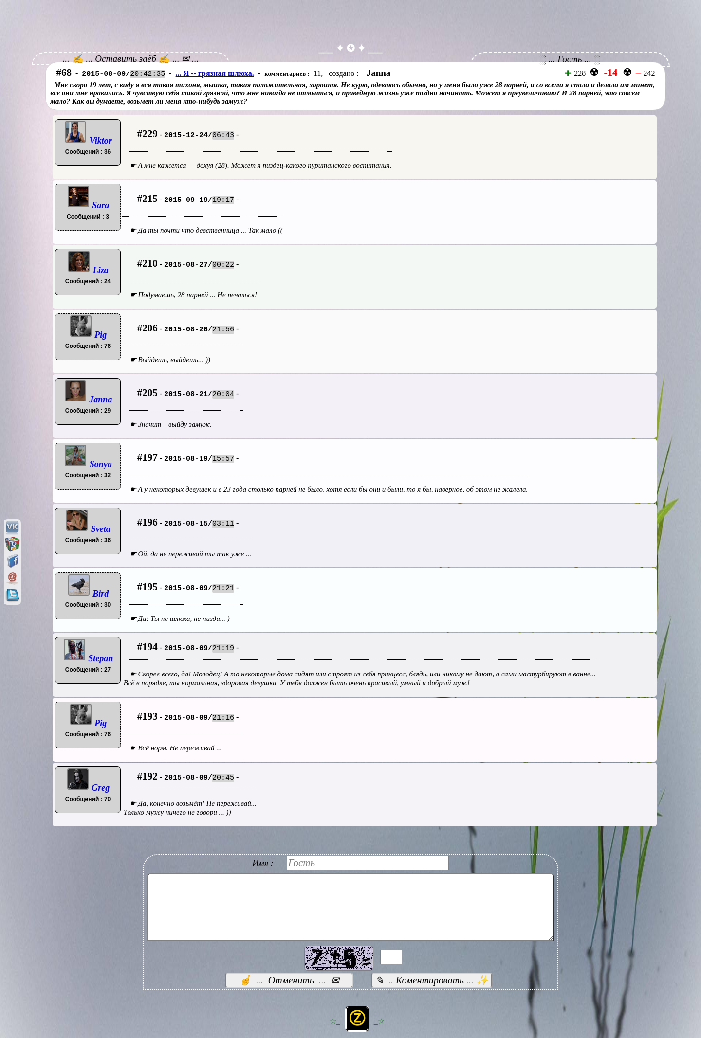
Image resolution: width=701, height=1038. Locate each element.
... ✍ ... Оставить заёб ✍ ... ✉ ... (131, 59)
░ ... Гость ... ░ (569, 59)
